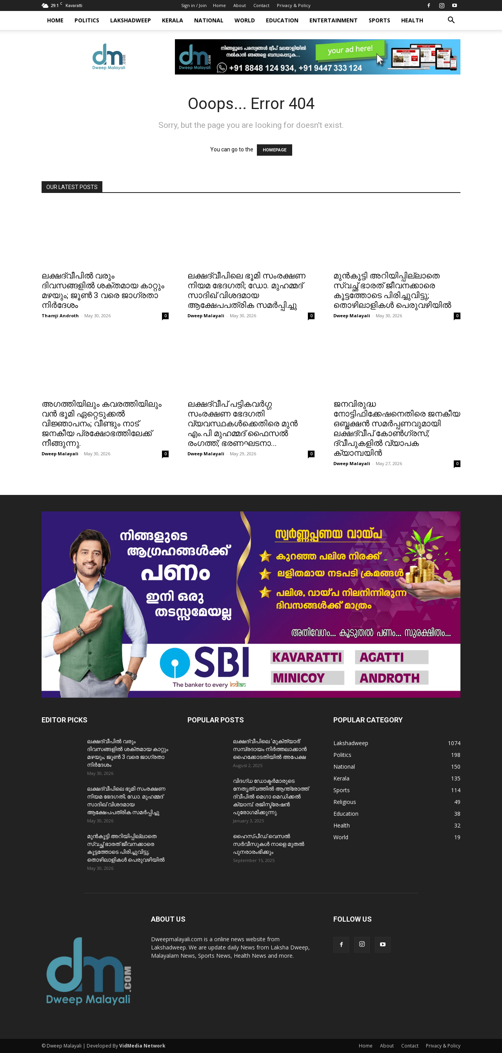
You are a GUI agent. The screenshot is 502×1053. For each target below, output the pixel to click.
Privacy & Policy (294, 5)
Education (282, 20)
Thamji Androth (60, 315)
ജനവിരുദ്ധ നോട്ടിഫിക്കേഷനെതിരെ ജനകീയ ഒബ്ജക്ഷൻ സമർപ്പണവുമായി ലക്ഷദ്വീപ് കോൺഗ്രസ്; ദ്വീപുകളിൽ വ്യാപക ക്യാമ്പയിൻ (396, 428)
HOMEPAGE (274, 150)
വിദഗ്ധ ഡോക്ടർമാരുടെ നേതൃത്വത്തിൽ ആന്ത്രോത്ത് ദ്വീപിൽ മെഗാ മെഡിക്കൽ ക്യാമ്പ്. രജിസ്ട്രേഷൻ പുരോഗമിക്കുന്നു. (271, 796)
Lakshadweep (130, 20)
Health (412, 20)
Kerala (172, 20)
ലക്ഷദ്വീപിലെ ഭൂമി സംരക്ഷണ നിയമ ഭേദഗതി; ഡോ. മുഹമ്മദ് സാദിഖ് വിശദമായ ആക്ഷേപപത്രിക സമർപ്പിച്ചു (246, 290)
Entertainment (333, 20)
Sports (379, 20)
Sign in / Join (194, 5)
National (209, 20)
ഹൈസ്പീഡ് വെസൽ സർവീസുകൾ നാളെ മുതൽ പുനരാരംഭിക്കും (268, 844)
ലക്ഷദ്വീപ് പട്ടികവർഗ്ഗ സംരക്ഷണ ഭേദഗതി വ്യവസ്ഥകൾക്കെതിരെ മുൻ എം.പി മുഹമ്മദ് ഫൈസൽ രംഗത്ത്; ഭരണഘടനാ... (242, 423)
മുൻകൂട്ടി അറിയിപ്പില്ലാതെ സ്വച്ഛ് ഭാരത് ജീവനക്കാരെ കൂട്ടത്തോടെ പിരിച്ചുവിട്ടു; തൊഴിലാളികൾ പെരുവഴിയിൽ (392, 290)
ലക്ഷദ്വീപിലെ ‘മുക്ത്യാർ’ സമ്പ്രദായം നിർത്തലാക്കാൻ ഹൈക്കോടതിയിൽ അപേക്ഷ (270, 749)
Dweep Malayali (205, 315)
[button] (451, 21)
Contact (261, 5)
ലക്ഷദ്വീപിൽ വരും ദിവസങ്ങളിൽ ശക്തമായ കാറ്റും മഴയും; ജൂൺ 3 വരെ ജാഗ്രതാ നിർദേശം (103, 290)
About (239, 5)
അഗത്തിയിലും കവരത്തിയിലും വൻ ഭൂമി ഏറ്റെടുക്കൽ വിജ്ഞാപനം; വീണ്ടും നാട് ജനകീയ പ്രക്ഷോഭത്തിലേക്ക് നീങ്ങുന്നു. (102, 423)
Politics (87, 20)
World (245, 20)
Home (219, 5)
